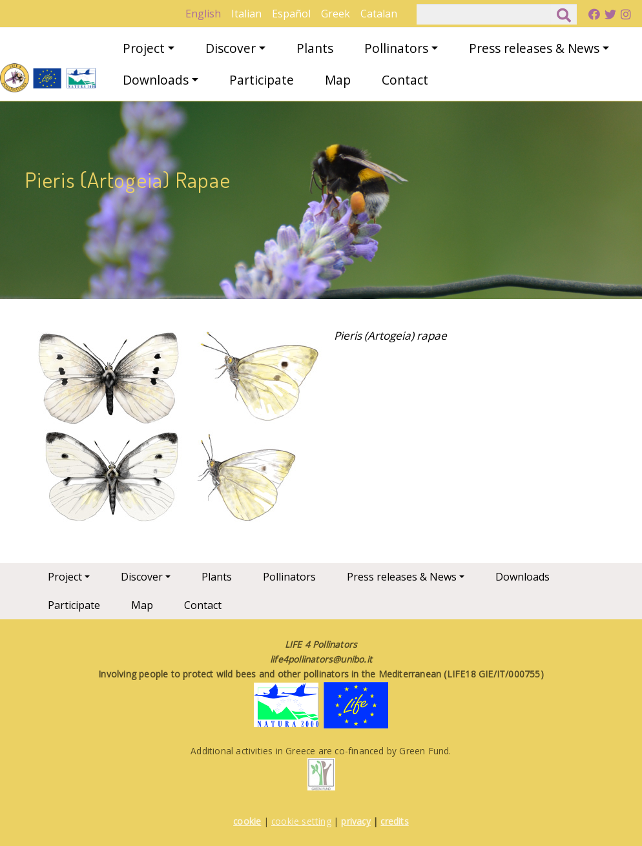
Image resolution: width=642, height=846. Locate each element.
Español (291, 13)
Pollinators (396, 48)
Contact (405, 79)
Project (144, 48)
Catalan (378, 13)
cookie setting (301, 821)
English (203, 13)
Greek (335, 13)
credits (394, 821)
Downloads (156, 79)
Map (338, 79)
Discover (230, 48)
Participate (261, 79)
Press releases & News (534, 48)
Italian (246, 13)
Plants (314, 48)
